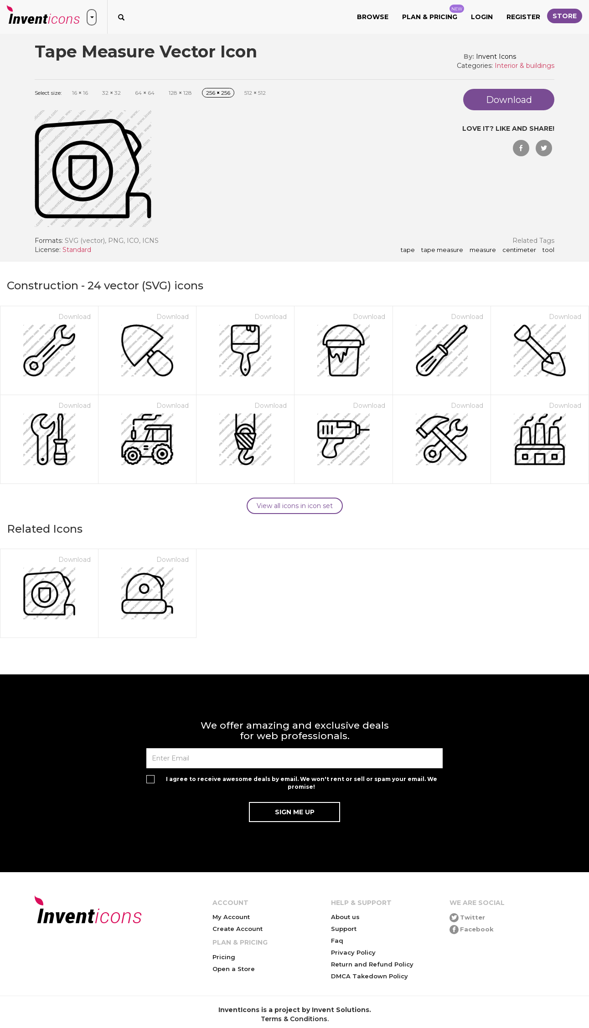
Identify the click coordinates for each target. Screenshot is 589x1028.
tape (408, 250)
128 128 (180, 92)
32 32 (111, 92)
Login (482, 17)
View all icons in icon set (295, 506)
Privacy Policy (353, 952)
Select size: (48, 92)
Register (523, 17)
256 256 (218, 92)
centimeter (519, 250)
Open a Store (233, 968)
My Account (231, 916)
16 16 (80, 92)
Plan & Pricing (433, 13)
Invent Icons (496, 56)
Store (565, 16)
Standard (76, 250)
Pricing (223, 957)
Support (343, 928)
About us (345, 916)
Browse (372, 17)
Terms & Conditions (294, 1019)
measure (483, 250)
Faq (337, 940)
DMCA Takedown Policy (369, 976)
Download (74, 317)
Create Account (237, 928)
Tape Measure (442, 250)
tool (548, 250)
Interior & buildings (524, 66)
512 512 (255, 92)
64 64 (145, 92)
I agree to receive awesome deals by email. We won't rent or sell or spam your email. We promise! (301, 783)
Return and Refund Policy (372, 964)
